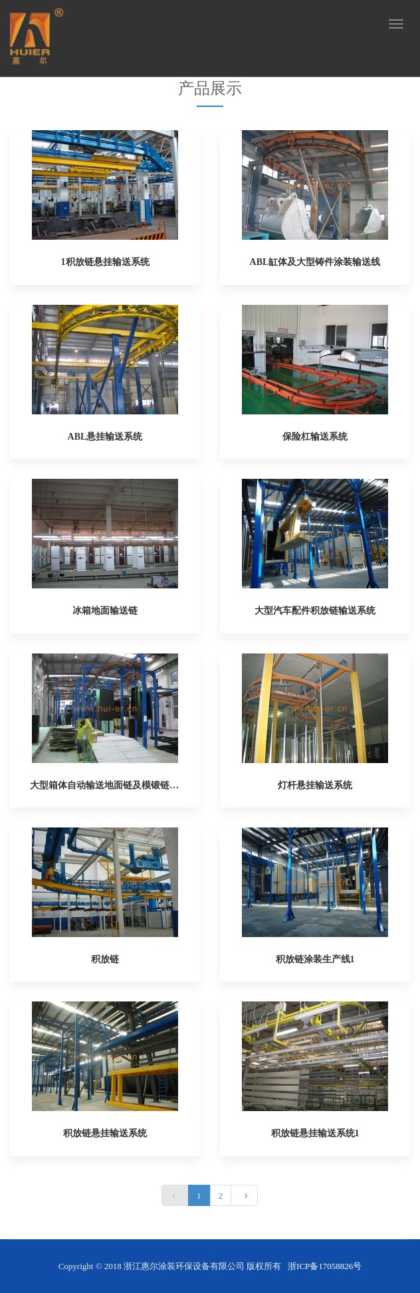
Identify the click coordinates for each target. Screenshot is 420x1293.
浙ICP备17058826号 (325, 1266)
